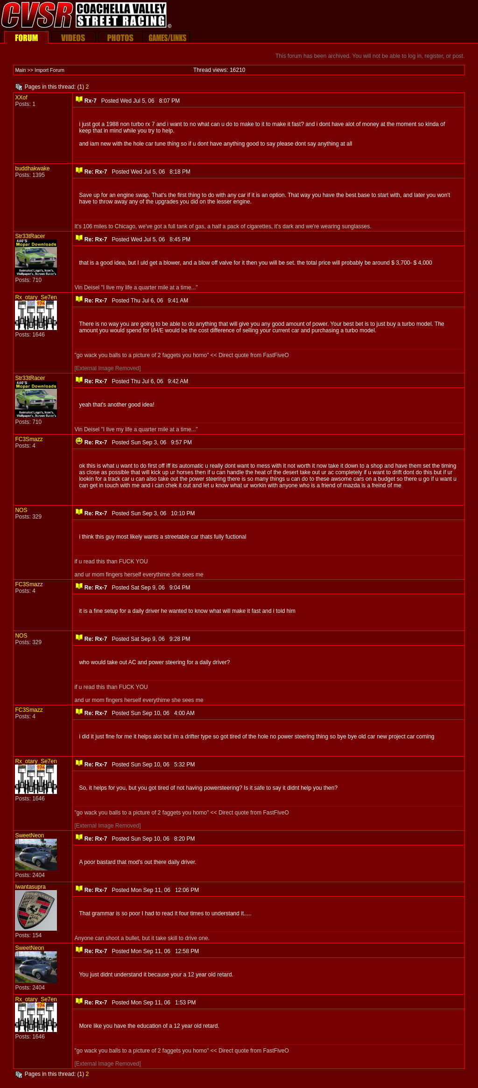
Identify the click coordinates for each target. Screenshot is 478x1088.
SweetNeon (29, 835)
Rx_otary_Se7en (35, 297)
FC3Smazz (28, 439)
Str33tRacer (30, 236)
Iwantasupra (30, 887)
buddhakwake (32, 168)
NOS (21, 510)
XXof (21, 97)
